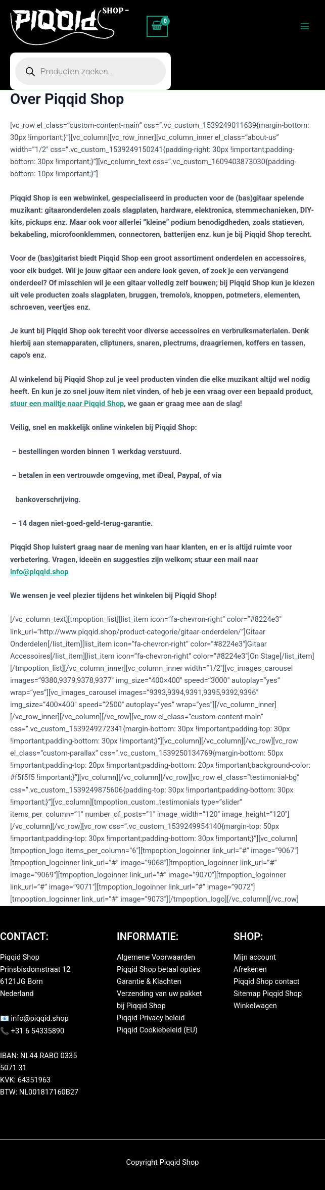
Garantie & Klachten (149, 981)
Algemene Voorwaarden (156, 957)
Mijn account (255, 957)
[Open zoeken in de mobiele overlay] (90, 71)
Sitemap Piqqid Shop (268, 993)
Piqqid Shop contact (267, 981)
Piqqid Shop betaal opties (158, 969)
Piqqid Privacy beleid (150, 1017)
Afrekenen (250, 969)
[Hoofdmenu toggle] (305, 26)
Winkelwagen (255, 1005)
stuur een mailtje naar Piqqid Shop (67, 403)
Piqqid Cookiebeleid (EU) (157, 1029)
